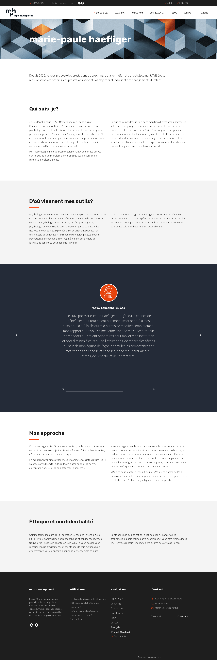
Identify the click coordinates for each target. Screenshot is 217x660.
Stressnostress (76, 619)
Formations (117, 608)
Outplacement (118, 613)
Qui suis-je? (117, 598)
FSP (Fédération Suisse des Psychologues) (88, 599)
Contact (115, 622)
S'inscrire (182, 616)
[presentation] (18, 335)
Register (183, 3)
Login (169, 3)
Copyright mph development (149, 657)
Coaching (116, 603)
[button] (68, 389)
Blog (113, 617)
